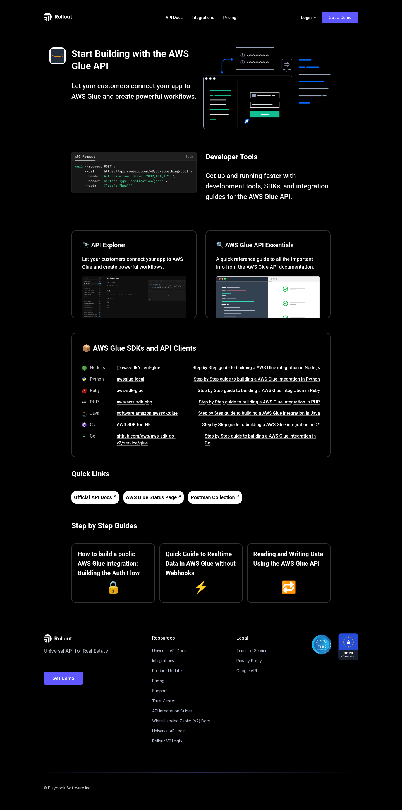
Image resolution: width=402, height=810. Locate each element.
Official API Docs (93, 497)
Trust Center (163, 700)
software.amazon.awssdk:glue (147, 413)
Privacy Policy (249, 660)
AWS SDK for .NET (135, 424)
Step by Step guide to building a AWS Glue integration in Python (257, 379)
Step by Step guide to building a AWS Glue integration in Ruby (259, 390)
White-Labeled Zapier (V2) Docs (181, 720)
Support (159, 690)
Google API (246, 670)
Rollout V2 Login (167, 741)
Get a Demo (340, 17)
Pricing (229, 17)
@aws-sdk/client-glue (138, 367)
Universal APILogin (168, 731)
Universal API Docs (169, 650)
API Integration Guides (172, 710)
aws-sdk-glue (130, 390)
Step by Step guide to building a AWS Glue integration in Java (259, 413)
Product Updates (168, 670)
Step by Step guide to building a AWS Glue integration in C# (261, 424)
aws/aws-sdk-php (134, 402)
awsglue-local (130, 379)
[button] (309, 18)
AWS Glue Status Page (151, 497)
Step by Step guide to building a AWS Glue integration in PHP (259, 402)
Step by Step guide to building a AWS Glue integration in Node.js (256, 367)
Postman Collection (213, 497)
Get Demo (63, 678)
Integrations (203, 17)
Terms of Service (251, 650)
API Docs (174, 17)
